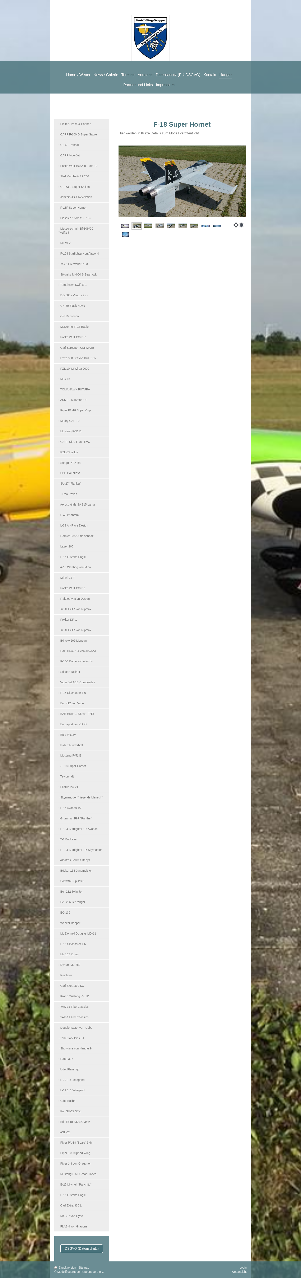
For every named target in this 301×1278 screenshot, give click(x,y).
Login (243, 1267)
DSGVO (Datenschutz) (82, 1248)
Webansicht (239, 1271)
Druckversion (65, 1267)
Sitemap (83, 1267)
